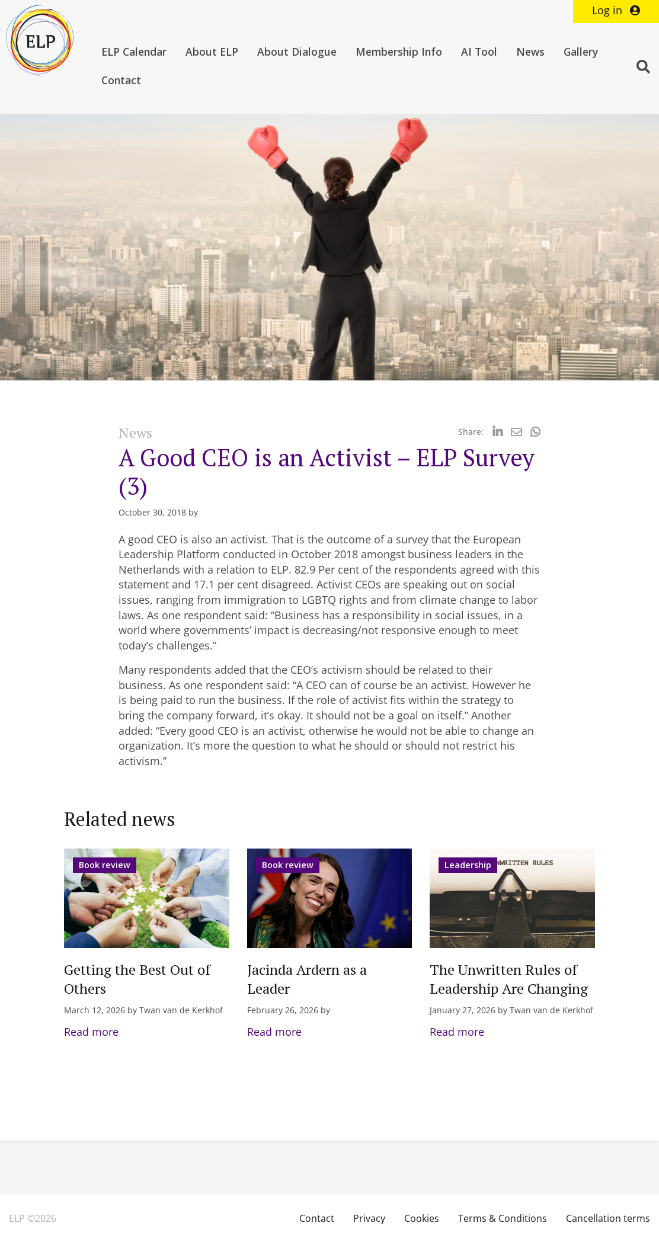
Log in (616, 10)
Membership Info (399, 51)
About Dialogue (297, 51)
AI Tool (479, 51)
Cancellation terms (608, 1218)
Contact (121, 80)
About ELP (211, 51)
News (530, 51)
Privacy (369, 1218)
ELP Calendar (134, 51)
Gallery (581, 51)
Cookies (421, 1218)
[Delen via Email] (516, 432)
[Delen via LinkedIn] (497, 432)
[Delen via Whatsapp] (535, 432)
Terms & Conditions (502, 1218)
